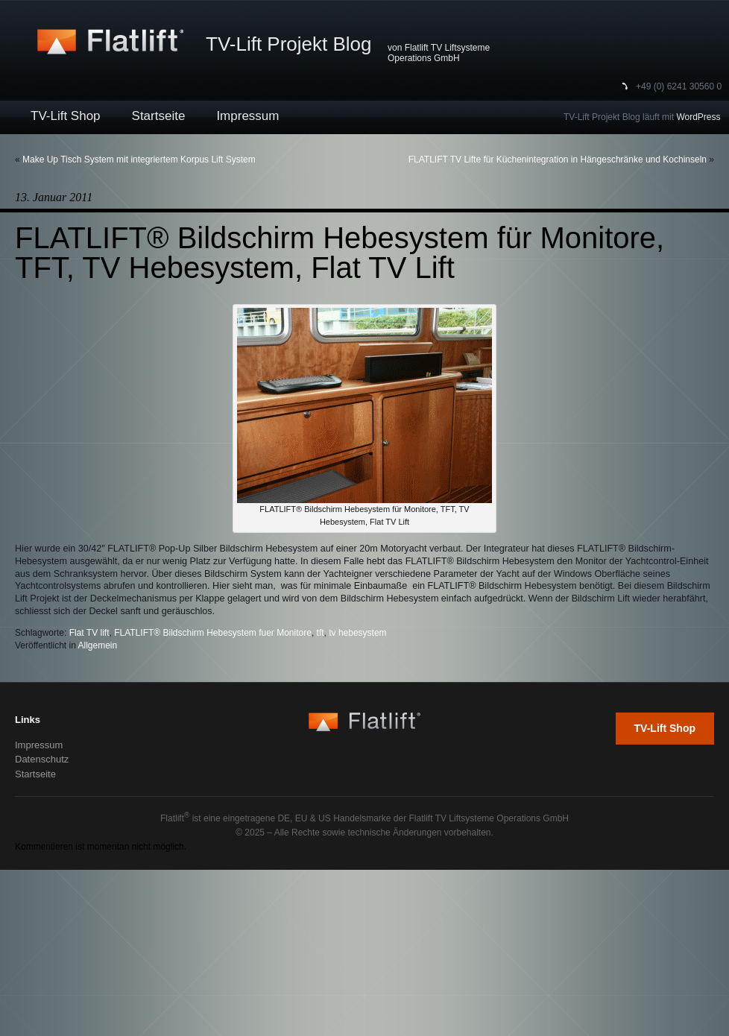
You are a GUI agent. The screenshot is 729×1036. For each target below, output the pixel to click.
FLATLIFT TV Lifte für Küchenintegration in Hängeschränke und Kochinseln (557, 159)
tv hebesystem (357, 633)
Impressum (247, 116)
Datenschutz (42, 759)
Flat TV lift (89, 633)
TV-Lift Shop (66, 116)
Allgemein (98, 645)
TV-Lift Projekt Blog (289, 44)
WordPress (698, 117)
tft (320, 633)
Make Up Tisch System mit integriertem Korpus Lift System (139, 159)
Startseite (159, 116)
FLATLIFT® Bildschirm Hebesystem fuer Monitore (213, 633)
